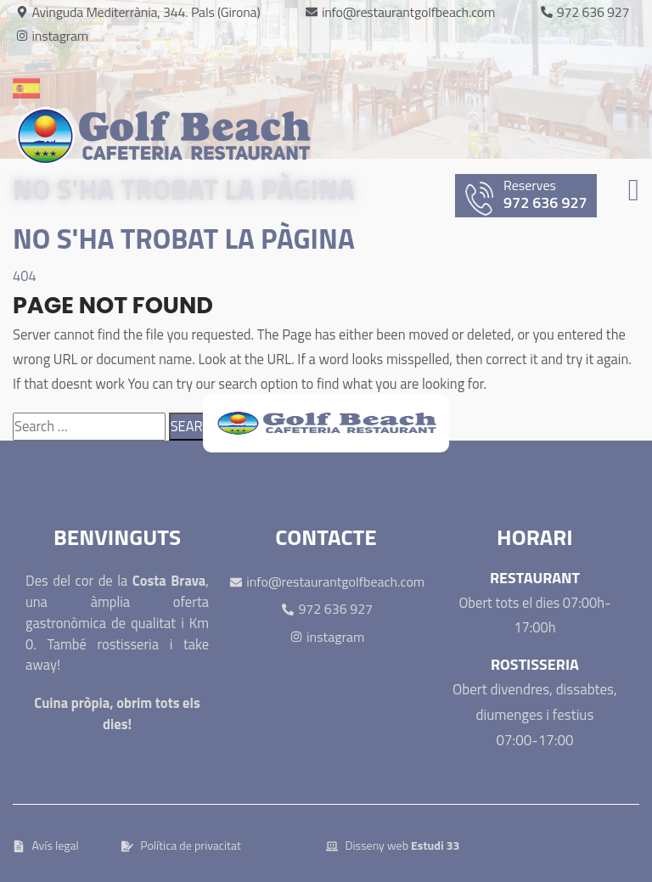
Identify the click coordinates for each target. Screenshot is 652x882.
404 (25, 275)
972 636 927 (531, 196)
